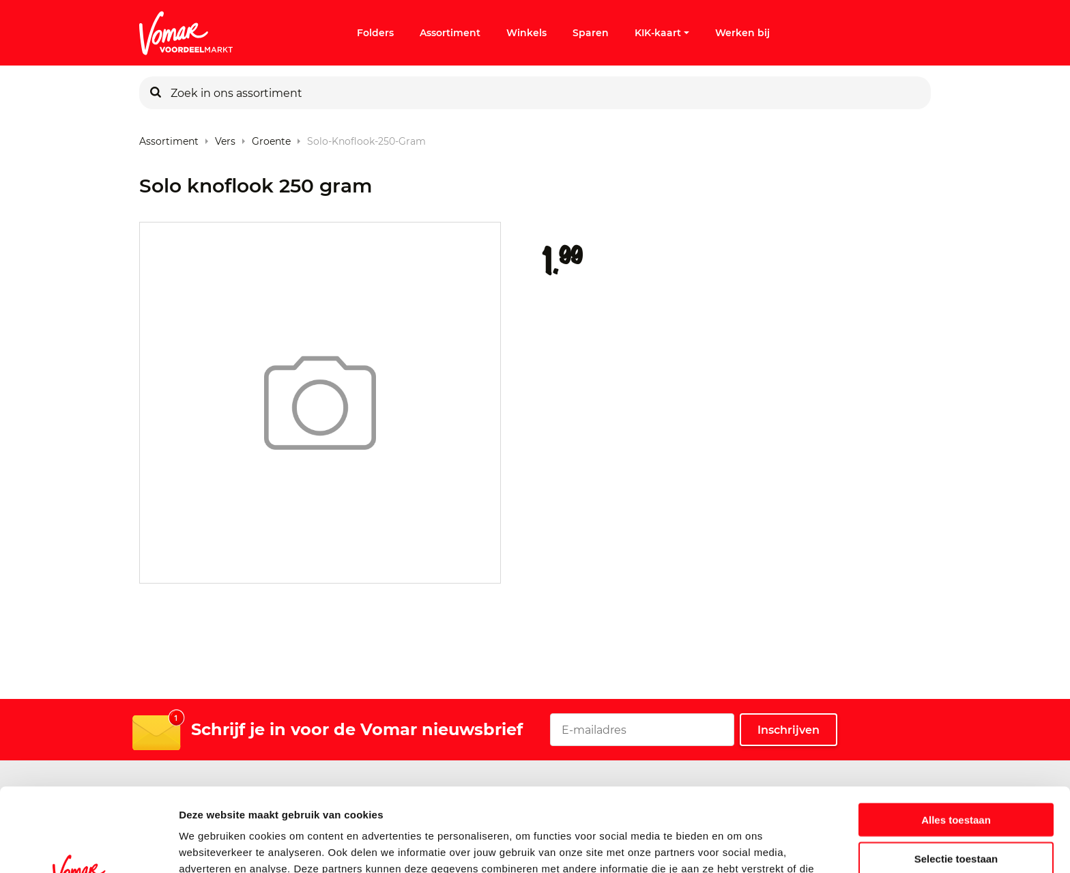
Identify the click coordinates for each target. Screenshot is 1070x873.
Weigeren (956, 813)
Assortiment (450, 33)
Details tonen (737, 846)
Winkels (526, 33)
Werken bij (742, 33)
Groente (271, 138)
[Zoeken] (155, 92)
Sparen (591, 33)
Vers (225, 138)
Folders (375, 33)
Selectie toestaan (956, 775)
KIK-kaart (662, 32)
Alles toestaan (956, 736)
